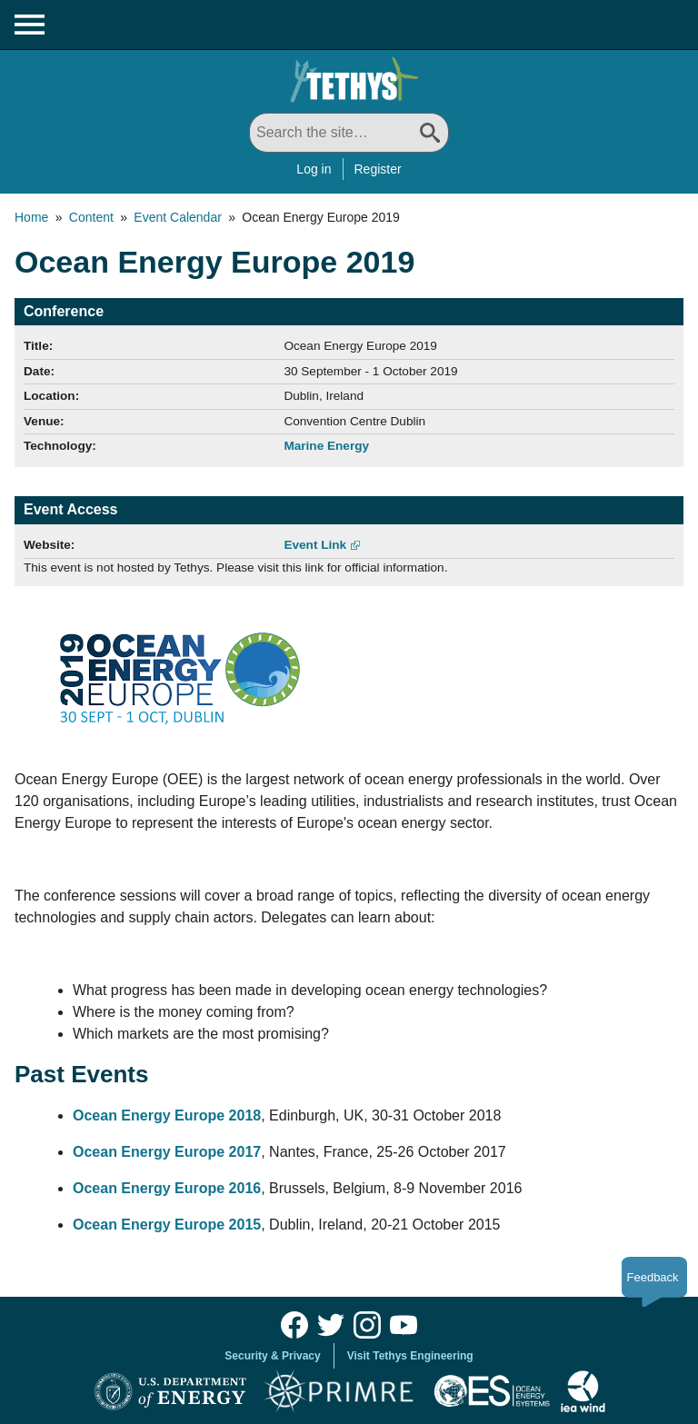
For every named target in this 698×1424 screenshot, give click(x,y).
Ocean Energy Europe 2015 (167, 1224)
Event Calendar (178, 217)
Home (31, 217)
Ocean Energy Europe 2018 (167, 1115)
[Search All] (349, 133)
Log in (313, 169)
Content (91, 217)
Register (378, 169)
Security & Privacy (272, 1355)
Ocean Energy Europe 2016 (167, 1188)
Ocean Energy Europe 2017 (167, 1152)
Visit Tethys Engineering (410, 1355)
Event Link (315, 545)
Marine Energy (326, 446)
